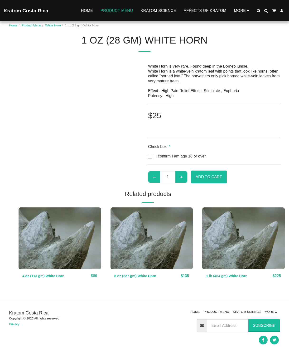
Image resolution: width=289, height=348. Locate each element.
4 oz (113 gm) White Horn (45, 276)
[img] (60, 238)
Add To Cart (209, 177)
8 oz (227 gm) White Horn (137, 276)
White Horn (53, 25)
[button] (266, 11)
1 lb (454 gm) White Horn (229, 276)
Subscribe (264, 325)
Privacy (14, 324)
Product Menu (31, 25)
